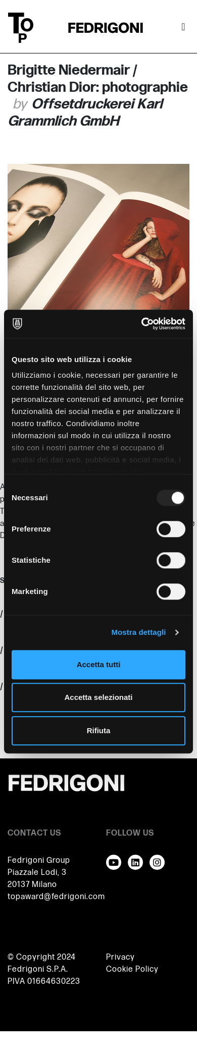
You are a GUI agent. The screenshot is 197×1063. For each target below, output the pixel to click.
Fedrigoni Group (39, 860)
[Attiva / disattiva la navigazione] (183, 28)
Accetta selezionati (98, 697)
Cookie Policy (132, 969)
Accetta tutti (99, 664)
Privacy (120, 957)
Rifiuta (99, 730)
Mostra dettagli (138, 632)
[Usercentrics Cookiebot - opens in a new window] (141, 323)
